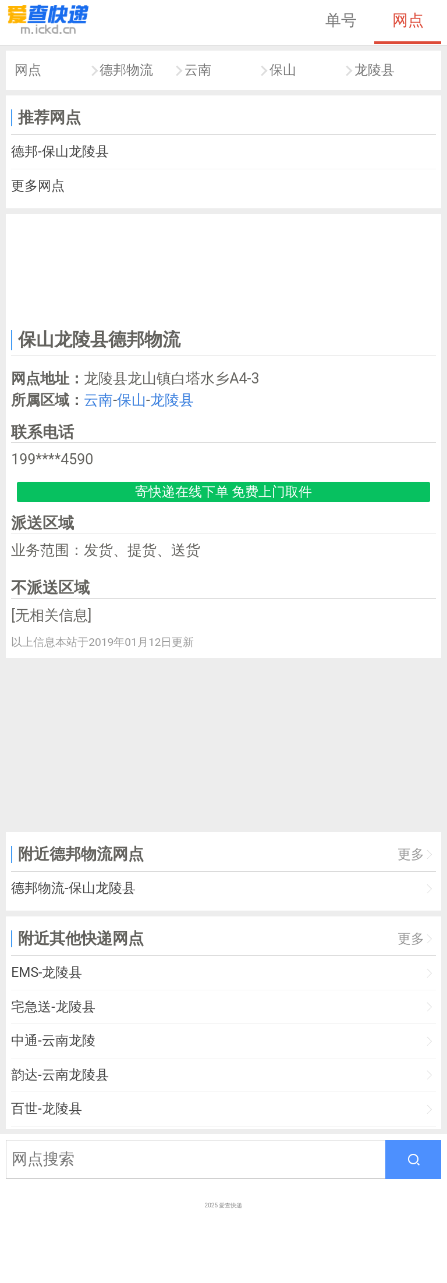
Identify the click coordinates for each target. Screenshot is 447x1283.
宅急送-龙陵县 (53, 1007)
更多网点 (38, 186)
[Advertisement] (224, 269)
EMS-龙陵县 (46, 972)
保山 (282, 70)
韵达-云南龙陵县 (59, 1075)
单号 (341, 20)
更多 (411, 854)
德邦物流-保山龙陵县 (73, 888)
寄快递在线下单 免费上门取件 (224, 492)
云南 (198, 70)
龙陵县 (374, 70)
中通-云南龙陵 (53, 1041)
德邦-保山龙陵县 (59, 151)
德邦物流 (126, 70)
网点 (408, 20)
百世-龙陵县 (46, 1109)
